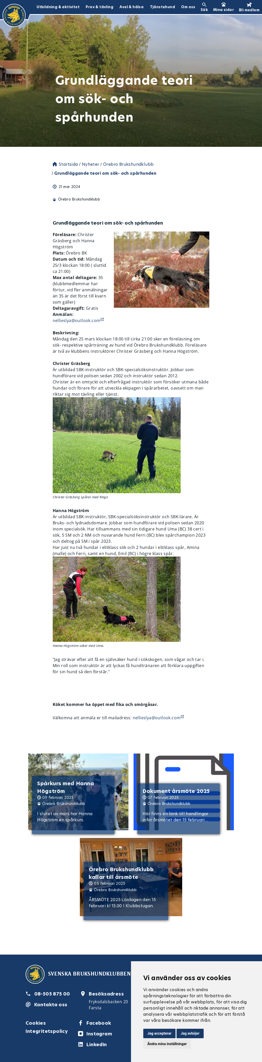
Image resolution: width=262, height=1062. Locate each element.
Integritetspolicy (47, 1031)
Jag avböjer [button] (190, 1033)
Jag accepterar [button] (159, 1033)
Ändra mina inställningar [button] (167, 1044)
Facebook (98, 1023)
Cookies (36, 1023)
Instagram (99, 1034)
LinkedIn (96, 1044)
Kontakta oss (51, 1004)
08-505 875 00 (52, 994)
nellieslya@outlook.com (77, 320)
